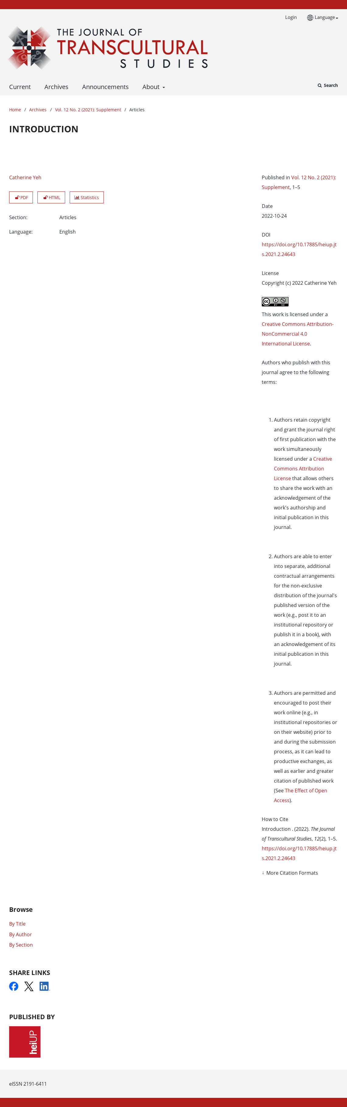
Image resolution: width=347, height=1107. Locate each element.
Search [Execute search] (330, 85)
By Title (17, 923)
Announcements (104, 87)
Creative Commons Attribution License (303, 468)
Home (15, 109)
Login (289, 17)
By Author (20, 934)
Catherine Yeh (25, 177)
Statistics (87, 197)
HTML (51, 197)
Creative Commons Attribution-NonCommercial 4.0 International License (298, 334)
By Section (21, 944)
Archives (54, 87)
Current (18, 87)
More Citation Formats (292, 873)
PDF (21, 197)
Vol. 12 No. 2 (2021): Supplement (88, 109)
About (150, 87)
